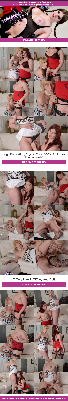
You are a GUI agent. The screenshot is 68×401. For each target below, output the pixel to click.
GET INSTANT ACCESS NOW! (34, 162)
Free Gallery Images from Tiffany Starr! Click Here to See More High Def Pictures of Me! (34, 4)
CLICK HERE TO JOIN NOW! (34, 284)
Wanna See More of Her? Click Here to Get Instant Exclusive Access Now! (34, 398)
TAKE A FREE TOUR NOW (34, 40)
